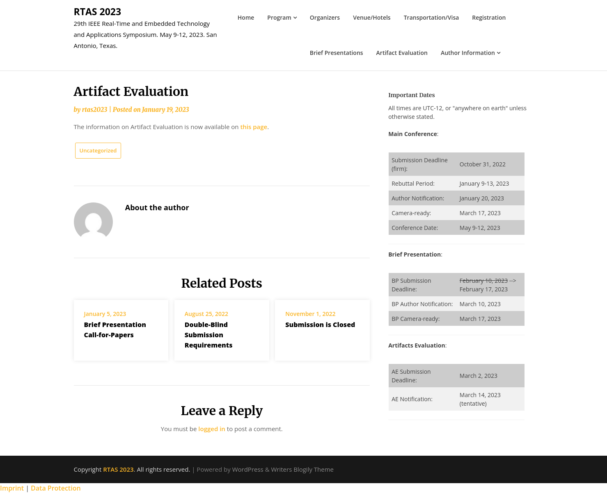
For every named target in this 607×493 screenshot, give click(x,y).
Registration (489, 17)
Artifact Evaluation (402, 53)
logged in (211, 429)
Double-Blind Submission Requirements (209, 335)
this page (253, 127)
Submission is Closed (320, 324)
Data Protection (56, 488)
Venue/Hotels (372, 17)
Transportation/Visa (431, 17)
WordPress (247, 469)
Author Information (468, 53)
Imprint (12, 488)
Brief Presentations (336, 53)
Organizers (325, 17)
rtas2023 (95, 110)
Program (279, 17)
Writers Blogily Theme (302, 469)
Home (246, 17)
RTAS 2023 (97, 11)
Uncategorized (98, 150)
